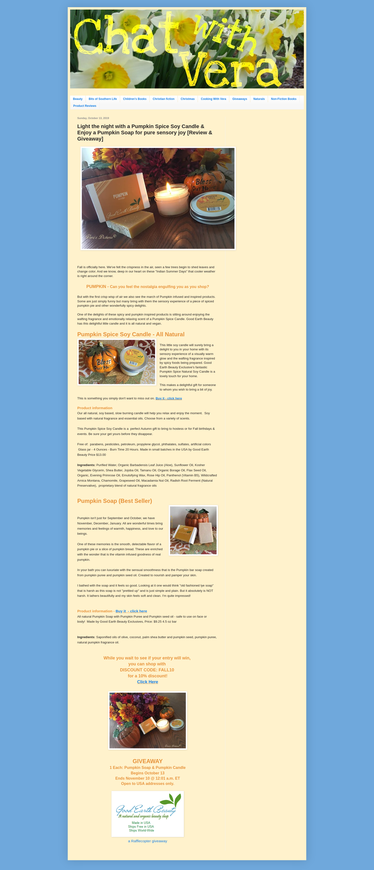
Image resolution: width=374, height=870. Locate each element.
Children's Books (134, 99)
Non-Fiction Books (283, 99)
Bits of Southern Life (103, 99)
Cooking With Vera (213, 99)
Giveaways (239, 99)
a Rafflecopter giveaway (147, 841)
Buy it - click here (169, 398)
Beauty (78, 99)
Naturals (259, 99)
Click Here (147, 682)
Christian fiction (163, 99)
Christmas (188, 99)
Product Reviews (84, 106)
